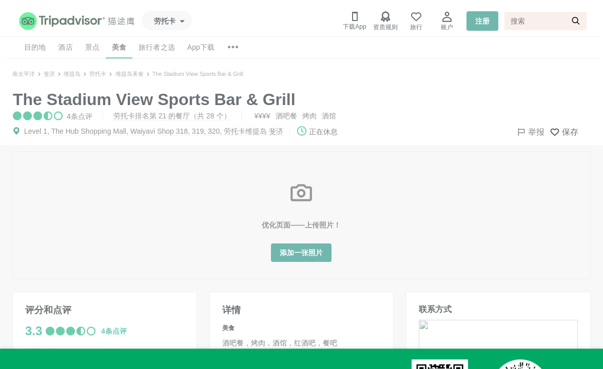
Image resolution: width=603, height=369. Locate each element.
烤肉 (309, 116)
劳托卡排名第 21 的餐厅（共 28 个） (172, 116)
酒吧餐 (286, 116)
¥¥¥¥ (262, 116)
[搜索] (545, 21)
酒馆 (329, 116)
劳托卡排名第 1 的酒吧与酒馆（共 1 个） (90, 363)
